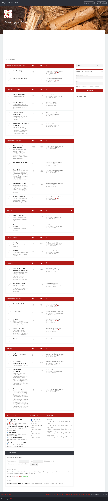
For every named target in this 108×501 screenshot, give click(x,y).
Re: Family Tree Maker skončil (54, 328)
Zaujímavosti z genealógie (18, 113)
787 (39, 433)
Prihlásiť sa (10, 457)
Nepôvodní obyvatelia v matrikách (20, 124)
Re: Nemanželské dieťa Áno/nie (54, 183)
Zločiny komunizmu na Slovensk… (55, 361)
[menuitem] (17, 2)
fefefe (56, 390)
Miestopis (10, 263)
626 (39, 437)
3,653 (40, 421)
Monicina (56, 285)
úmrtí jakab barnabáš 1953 (16, 443)
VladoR (56, 363)
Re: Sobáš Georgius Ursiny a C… (54, 370)
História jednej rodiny (52, 225)
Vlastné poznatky (19, 197)
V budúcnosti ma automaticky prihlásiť (18, 464)
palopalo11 (57, 96)
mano (56, 114)
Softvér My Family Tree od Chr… (54, 311)
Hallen (56, 125)
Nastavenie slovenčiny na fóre (54, 71)
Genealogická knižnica (20, 170)
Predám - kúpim (18, 389)
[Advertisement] (54, 45)
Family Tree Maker (19, 328)
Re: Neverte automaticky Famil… (55, 197)
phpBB (10, 499)
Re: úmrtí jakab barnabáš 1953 (54, 146)
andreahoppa (58, 313)
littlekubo (57, 244)
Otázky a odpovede (19, 183)
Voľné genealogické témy (19, 355)
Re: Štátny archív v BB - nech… (54, 243)
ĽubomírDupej (58, 226)
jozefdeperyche (58, 355)
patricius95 (57, 371)
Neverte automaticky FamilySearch (14, 420)
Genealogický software (14, 299)
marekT (56, 330)
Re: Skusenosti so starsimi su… (54, 216)
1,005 (40, 425)
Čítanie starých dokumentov (18, 147)
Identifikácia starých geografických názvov (20, 269)
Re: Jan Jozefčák (51, 102)
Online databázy (18, 216)
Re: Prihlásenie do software (53, 319)
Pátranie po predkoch (13, 89)
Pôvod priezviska (19, 94)
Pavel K (61, 483)
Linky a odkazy (11, 210)
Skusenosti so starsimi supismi (18, 427)
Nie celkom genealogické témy (19, 362)
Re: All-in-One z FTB (51, 304)
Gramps (15, 339)
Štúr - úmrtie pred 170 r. (52, 113)
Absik (56, 171)
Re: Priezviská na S (51, 124)
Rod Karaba (11, 432)
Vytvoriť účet (18, 457)
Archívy (15, 243)
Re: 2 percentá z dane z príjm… (54, 78)
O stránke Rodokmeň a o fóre (16, 66)
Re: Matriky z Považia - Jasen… (54, 251)
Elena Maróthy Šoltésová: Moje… (55, 354)
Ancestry (16, 319)
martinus (56, 217)
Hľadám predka (18, 102)
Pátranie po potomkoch (17, 370)
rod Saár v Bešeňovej (52, 283)
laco (55, 185)
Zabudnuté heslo (48, 461)
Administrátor (17, 476)
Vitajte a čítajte (18, 71)
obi (55, 103)
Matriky (15, 251)
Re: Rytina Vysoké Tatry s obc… (54, 389)
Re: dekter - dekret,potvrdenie (54, 162)
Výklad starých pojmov (20, 162)
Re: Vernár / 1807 (51, 268)
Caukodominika (58, 270)
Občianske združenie (20, 78)
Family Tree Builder (19, 304)
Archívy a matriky (12, 238)
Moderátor (24, 476)
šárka (56, 147)
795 (39, 429)
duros (56, 72)
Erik (55, 164)
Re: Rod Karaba (50, 94)
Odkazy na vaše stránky (18, 225)
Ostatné (9, 349)
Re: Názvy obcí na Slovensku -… (54, 170)
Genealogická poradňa (14, 141)
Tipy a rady (16, 311)
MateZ (56, 252)
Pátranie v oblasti (19, 283)
